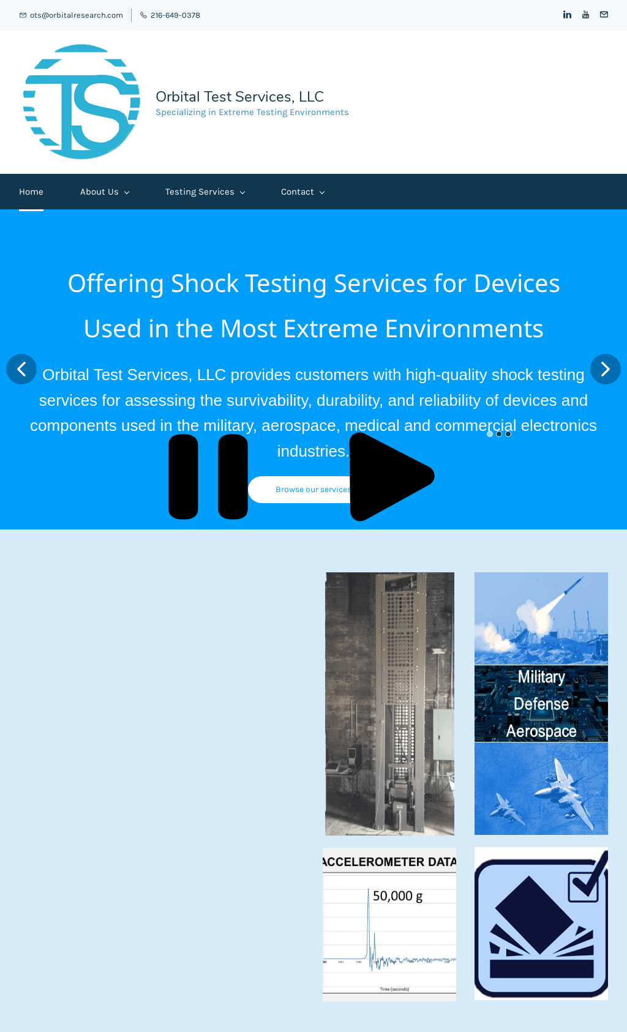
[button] (21, 369)
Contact (302, 191)
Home (31, 191)
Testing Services (204, 191)
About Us (104, 191)
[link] (389, 579)
